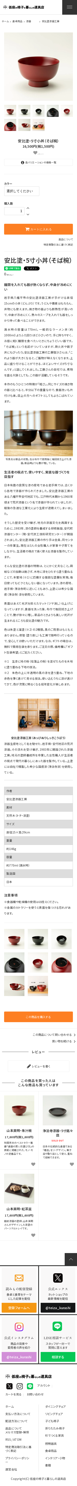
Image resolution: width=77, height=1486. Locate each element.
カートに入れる (38, 229)
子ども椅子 (52, 1421)
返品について (66, 239)
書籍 (48, 1465)
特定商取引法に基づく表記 (58, 244)
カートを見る (13, 1395)
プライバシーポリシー (17, 1460)
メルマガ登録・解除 (17, 1432)
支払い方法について (17, 1414)
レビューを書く (38, 1066)
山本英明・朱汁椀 (19, 1130)
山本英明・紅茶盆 (19, 1209)
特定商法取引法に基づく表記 (18, 1449)
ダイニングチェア (55, 1406)
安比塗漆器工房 (51, 21)
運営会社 (11, 1469)
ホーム (5, 21)
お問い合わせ (35, 1395)
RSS (8, 1439)
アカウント (43, 1386)
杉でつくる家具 (54, 1435)
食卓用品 (17, 21)
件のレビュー (9, 275)
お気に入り (38, 153)
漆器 (28, 21)
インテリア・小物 (55, 1458)
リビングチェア (54, 1414)
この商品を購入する (38, 1017)
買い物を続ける (64, 1041)
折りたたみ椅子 (55, 1428)
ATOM (17, 1439)
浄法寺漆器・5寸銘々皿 (58, 1133)
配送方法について (16, 1421)
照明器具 (51, 1444)
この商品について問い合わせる (55, 1035)
